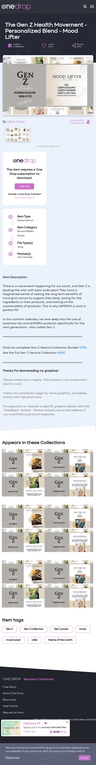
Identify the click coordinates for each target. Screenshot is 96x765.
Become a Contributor (39, 679)
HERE (83, 347)
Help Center (10, 706)
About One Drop (13, 693)
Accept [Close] (85, 757)
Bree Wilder (17, 121)
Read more (12, 757)
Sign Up (25, 186)
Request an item (13, 712)
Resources (9, 700)
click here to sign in (24, 198)
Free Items (9, 687)
